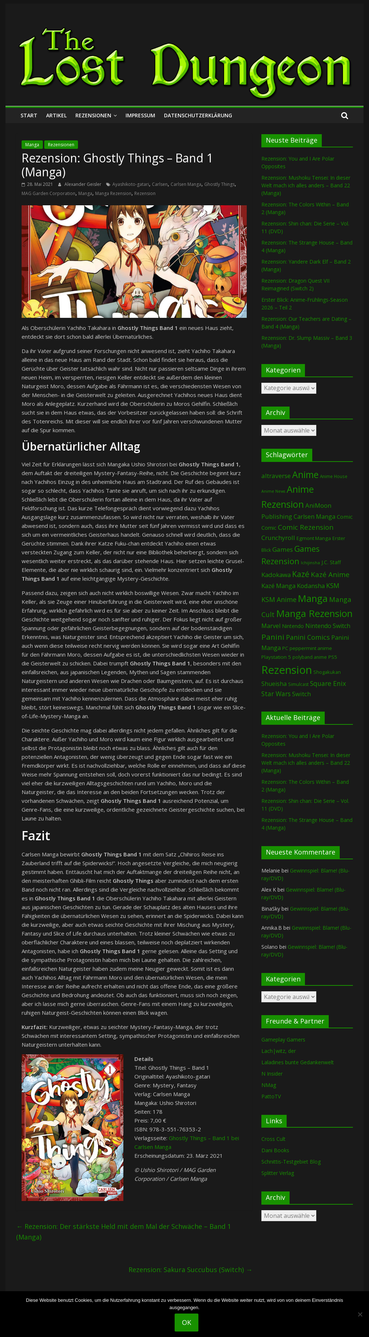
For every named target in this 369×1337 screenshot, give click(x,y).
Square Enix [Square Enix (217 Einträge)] (328, 683)
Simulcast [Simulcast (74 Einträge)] (298, 684)
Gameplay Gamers (283, 1039)
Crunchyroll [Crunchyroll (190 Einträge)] (278, 537)
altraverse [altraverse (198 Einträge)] (276, 475)
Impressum (140, 115)
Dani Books (275, 1150)
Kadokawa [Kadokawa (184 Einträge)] (276, 574)
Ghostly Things (219, 184)
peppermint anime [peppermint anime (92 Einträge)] (311, 648)
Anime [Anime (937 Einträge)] (305, 474)
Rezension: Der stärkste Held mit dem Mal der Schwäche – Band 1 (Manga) (123, 1231)
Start (28, 115)
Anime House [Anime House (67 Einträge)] (333, 476)
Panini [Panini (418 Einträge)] (272, 637)
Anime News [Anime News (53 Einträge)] (273, 491)
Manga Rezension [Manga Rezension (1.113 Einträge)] (314, 613)
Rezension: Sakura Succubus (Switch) (190, 1269)
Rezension (145, 193)
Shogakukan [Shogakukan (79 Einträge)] (327, 672)
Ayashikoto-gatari (130, 184)
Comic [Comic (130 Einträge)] (345, 516)
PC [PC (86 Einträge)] (285, 648)
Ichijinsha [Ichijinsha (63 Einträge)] (310, 562)
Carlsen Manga (186, 184)
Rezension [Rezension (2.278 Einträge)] (286, 669)
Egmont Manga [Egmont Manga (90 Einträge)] (314, 538)
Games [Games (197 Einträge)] (282, 549)
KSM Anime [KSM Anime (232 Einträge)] (279, 599)
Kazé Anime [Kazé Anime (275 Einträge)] (330, 574)
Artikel (56, 115)
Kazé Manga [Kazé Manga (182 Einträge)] (278, 585)
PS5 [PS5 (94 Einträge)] (332, 657)
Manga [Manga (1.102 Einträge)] (313, 598)
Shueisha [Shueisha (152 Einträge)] (274, 684)
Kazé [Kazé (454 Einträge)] (300, 574)
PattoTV (271, 1096)
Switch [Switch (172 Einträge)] (301, 694)
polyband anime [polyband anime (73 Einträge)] (309, 657)
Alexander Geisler (83, 184)
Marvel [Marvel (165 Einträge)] (270, 626)
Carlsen (160, 184)
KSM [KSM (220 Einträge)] (332, 585)
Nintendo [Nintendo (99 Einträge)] (293, 625)
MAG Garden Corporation (48, 193)
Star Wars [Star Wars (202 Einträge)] (276, 694)
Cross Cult (273, 1138)
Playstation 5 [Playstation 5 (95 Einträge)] (276, 657)
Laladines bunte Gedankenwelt (297, 1062)
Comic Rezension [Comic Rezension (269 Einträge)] (305, 527)
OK (186, 1322)
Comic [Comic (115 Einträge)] (268, 527)
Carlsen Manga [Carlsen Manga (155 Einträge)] (314, 517)
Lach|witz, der (278, 1050)
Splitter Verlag (277, 1172)
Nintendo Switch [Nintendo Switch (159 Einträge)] (327, 626)
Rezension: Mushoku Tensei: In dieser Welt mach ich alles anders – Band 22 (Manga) (305, 185)
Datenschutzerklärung (198, 115)
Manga (32, 145)
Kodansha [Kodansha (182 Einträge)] (311, 585)
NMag (268, 1084)
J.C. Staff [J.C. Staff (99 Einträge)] (331, 562)
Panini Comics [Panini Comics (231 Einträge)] (308, 637)
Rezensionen (93, 115)
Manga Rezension (113, 193)
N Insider (272, 1073)
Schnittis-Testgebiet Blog (291, 1161)
